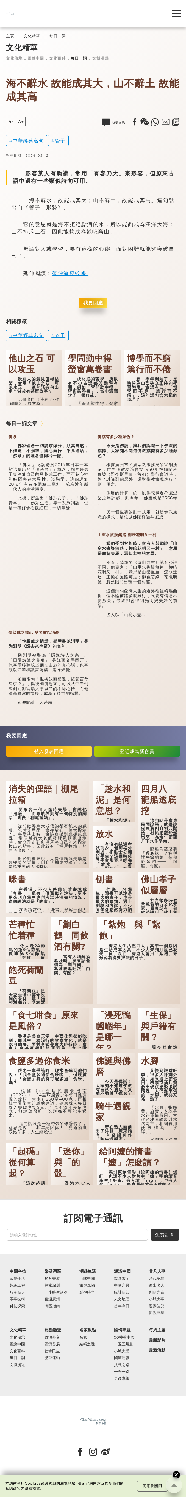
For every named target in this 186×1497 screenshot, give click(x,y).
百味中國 (87, 1279)
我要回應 (93, 303)
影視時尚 (87, 1292)
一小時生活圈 (56, 1292)
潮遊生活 (87, 1271)
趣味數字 (121, 1279)
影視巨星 (156, 1313)
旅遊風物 (87, 1285)
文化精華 (32, 36)
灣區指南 (52, 1306)
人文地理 (121, 1299)
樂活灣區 (53, 1271)
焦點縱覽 (53, 1330)
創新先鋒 (156, 1292)
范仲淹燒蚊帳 (70, 273)
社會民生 (52, 1351)
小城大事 (156, 1299)
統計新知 (121, 1292)
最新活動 (157, 1350)
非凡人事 (157, 1271)
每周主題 (157, 1330)
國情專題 (122, 1330)
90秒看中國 (124, 1337)
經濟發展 (52, 1344)
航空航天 (17, 1292)
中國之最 (121, 1285)
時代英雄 (156, 1279)
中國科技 (18, 1271)
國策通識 (121, 1358)
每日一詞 (57, 36)
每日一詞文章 (21, 423)
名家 (83, 1337)
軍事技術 (17, 1299)
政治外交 (52, 1337)
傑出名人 (156, 1285)
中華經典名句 (28, 141)
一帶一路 (121, 1372)
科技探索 (17, 1306)
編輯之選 (87, 1344)
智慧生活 (17, 1279)
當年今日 (121, 1306)
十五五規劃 (123, 1344)
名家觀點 (87, 1330)
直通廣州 (52, 1299)
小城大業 (121, 1351)
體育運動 (52, 1358)
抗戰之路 (121, 1365)
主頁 (10, 36)
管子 (60, 141)
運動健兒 (156, 1306)
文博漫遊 (100, 58)
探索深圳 (52, 1285)
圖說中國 (35, 58)
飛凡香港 (52, 1279)
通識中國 (122, 1271)
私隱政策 (13, 1488)
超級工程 (17, 1285)
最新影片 (157, 1340)
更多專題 (121, 1378)
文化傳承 (14, 58)
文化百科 (57, 58)
